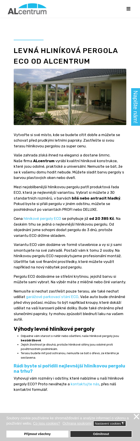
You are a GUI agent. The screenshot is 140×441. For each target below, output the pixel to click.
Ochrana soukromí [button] (77, 423)
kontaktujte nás (85, 384)
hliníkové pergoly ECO (42, 218)
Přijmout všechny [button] (37, 434)
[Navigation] (128, 9)
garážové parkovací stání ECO (52, 297)
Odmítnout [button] (101, 434)
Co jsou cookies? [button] (46, 423)
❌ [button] (136, 417)
